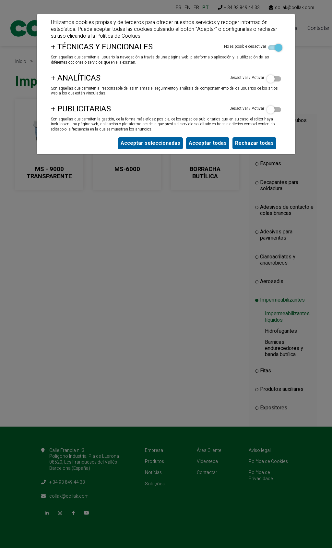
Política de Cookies (118, 36)
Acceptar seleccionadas (150, 143)
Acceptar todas (208, 143)
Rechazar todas (254, 143)
